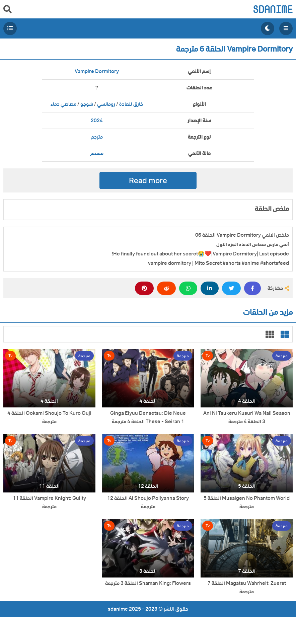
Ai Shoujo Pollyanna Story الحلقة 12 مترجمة (148, 502)
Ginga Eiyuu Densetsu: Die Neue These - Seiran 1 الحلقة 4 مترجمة (148, 417)
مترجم (97, 137)
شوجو (86, 104)
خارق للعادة (131, 104)
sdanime (273, 9)
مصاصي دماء (63, 104)
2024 (97, 120)
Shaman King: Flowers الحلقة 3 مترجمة (148, 583)
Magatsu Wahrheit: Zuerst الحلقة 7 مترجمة (247, 587)
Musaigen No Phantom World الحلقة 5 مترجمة (247, 502)
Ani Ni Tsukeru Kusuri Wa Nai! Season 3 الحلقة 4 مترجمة (246, 417)
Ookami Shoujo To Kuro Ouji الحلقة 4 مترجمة (49, 417)
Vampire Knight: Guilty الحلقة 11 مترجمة (49, 502)
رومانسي (106, 104)
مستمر (96, 153)
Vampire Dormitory (97, 71)
